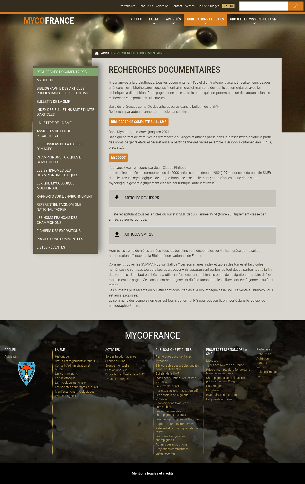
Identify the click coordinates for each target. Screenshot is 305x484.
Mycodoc (118, 157)
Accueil (107, 53)
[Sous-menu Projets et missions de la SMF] (254, 19)
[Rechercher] (295, 6)
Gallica (225, 251)
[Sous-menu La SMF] (154, 19)
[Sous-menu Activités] (173, 19)
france (59, 20)
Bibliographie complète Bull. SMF (138, 122)
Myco (34, 20)
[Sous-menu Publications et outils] (205, 19)
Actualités (11, 356)
